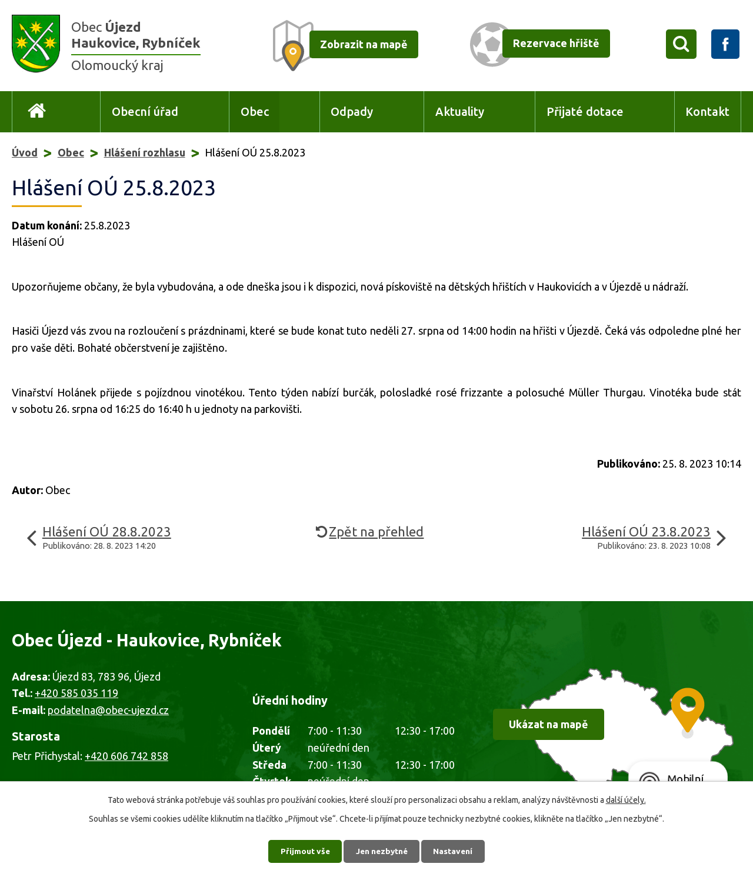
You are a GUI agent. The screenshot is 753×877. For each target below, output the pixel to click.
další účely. (626, 799)
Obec (255, 111)
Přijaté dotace (585, 111)
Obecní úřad (145, 111)
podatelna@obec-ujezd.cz (108, 710)
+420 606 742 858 (126, 756)
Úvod (36, 112)
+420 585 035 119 (76, 693)
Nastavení (455, 850)
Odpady (352, 111)
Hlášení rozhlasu (144, 152)
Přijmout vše (303, 850)
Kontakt (707, 111)
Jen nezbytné (382, 850)
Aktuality (459, 111)
